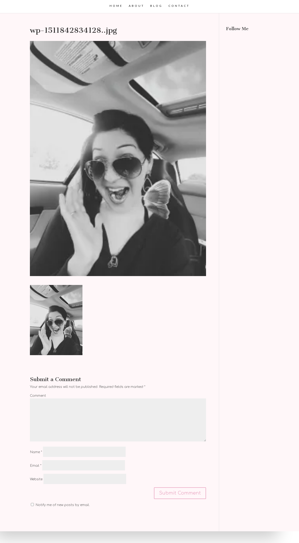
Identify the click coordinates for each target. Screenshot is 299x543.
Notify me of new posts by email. (63, 505)
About (136, 5)
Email (35, 465)
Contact (179, 5)
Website (36, 479)
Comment (38, 395)
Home (116, 5)
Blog (156, 5)
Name (36, 452)
